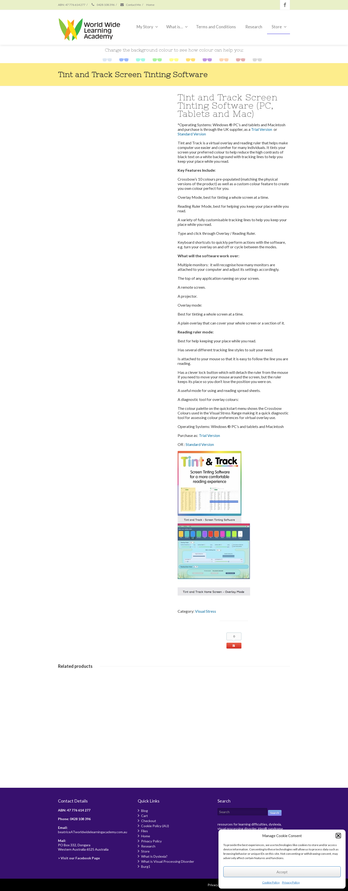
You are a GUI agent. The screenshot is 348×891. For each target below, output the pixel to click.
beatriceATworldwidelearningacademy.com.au (92, 832)
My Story (147, 26)
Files (144, 831)
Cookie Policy (271, 882)
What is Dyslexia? (154, 856)
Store (279, 26)
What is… (177, 26)
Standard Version (192, 134)
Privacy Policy (291, 882)
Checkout (148, 821)
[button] (338, 835)
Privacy (213, 885)
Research (253, 26)
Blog (144, 811)
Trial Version (261, 129)
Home (150, 5)
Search (274, 812)
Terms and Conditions (216, 26)
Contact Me (130, 5)
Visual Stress (205, 611)
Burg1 (145, 866)
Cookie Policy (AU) (155, 826)
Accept (282, 872)
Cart (144, 816)
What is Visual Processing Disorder (167, 861)
